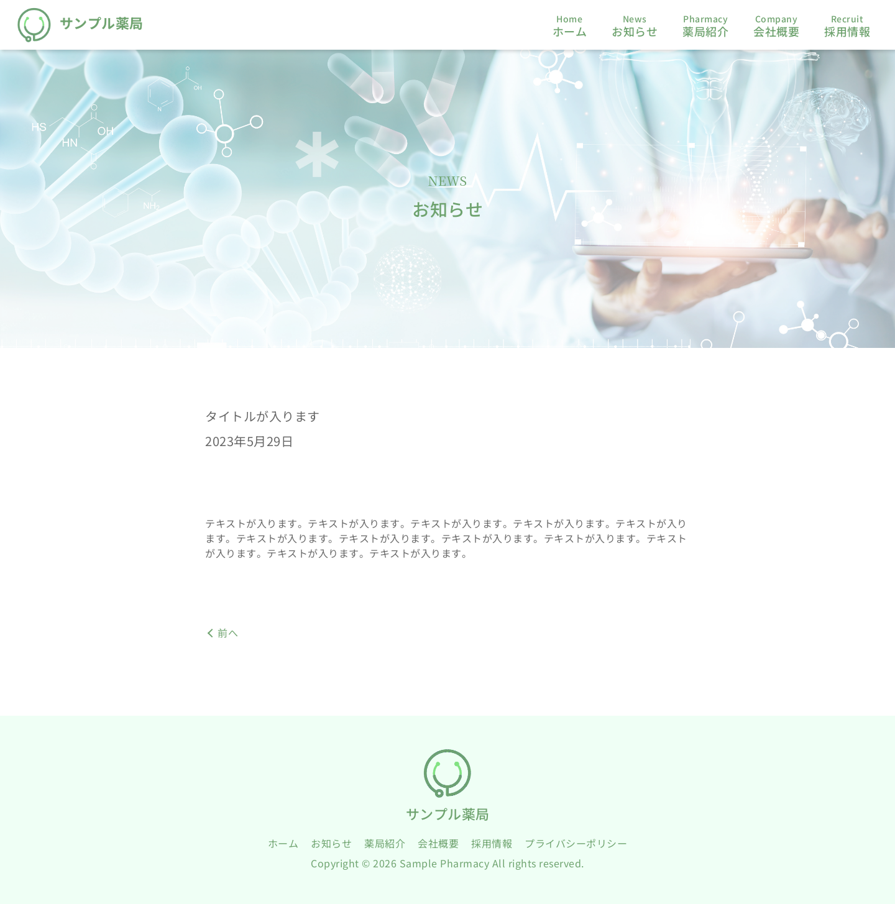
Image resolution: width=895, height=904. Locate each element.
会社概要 (438, 843)
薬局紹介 (384, 843)
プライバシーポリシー (576, 843)
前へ (228, 632)
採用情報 (491, 843)
